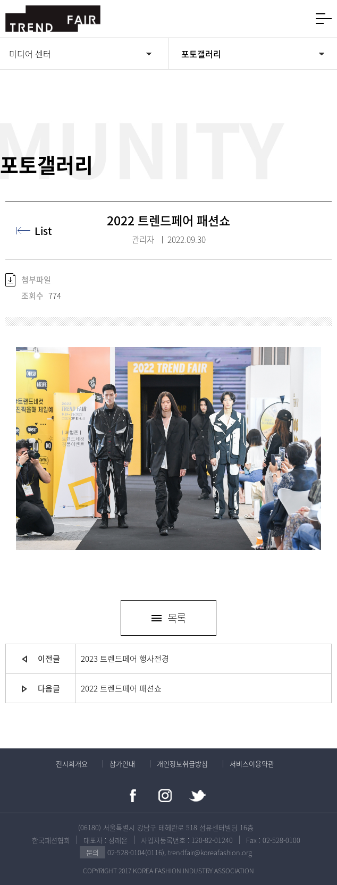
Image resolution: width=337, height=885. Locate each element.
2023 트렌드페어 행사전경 (125, 658)
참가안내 (122, 763)
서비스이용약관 (252, 763)
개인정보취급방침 (182, 763)
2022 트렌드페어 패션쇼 (121, 688)
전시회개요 (72, 763)
